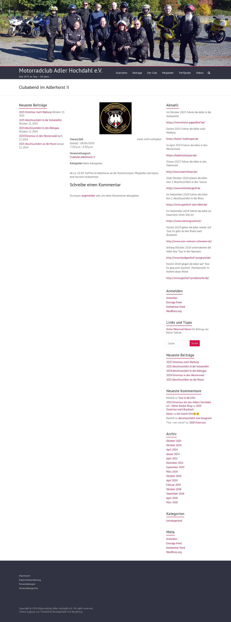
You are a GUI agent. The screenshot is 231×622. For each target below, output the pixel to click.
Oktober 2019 (173, 476)
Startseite (121, 72)
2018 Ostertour (197, 422)
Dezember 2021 (174, 462)
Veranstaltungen (27, 583)
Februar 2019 (173, 484)
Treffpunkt (185, 72)
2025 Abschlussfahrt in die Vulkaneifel (40, 120)
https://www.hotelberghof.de (183, 188)
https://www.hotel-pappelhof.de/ (185, 122)
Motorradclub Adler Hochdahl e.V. (60, 70)
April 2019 (171, 480)
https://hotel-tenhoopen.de (182, 138)
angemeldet (88, 195)
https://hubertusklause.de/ (181, 155)
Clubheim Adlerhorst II (82, 157)
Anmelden (171, 298)
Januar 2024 (172, 454)
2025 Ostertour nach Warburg (35, 112)
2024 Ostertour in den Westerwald (38, 135)
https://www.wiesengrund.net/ (183, 221)
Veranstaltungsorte (28, 588)
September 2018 (175, 493)
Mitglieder (168, 72)
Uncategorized (174, 520)
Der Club (152, 72)
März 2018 (172, 502)
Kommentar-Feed (175, 306)
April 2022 (171, 458)
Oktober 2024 (173, 445)
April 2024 (171, 449)
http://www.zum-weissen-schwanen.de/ (189, 241)
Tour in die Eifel (186, 397)
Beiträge (137, 72)
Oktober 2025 (173, 440)
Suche (194, 343)
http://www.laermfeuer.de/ (181, 171)
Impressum (24, 575)
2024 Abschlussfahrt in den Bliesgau (39, 128)
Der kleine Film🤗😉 (188, 413)
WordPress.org (174, 311)
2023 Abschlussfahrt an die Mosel (37, 143)
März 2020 (172, 471)
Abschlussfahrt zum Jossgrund (195, 418)
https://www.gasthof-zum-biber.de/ (186, 204)
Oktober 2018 (173, 489)
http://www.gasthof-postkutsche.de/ (187, 278)
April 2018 (171, 498)
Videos (200, 72)
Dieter (169, 413)
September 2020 (175, 467)
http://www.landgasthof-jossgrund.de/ (188, 257)
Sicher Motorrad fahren (179, 329)
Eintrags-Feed (174, 302)
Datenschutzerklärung (30, 579)
